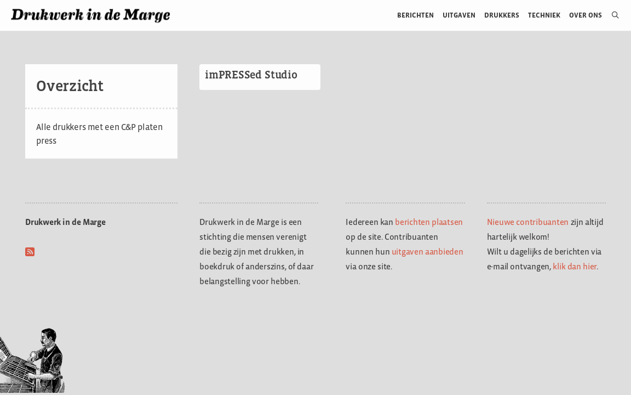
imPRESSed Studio (251, 75)
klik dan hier (574, 266)
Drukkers (501, 15)
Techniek (544, 15)
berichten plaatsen (429, 222)
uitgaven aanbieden (427, 251)
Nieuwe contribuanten (528, 222)
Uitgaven (459, 15)
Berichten (415, 15)
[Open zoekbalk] (611, 15)
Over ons (586, 15)
